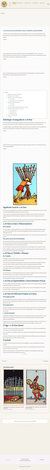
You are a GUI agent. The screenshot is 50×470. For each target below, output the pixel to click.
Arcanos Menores (5, 409)
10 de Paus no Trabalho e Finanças (14, 102)
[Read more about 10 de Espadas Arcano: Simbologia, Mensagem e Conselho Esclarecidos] (13, 387)
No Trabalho (12, 103)
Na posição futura (13, 111)
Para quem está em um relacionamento (17, 100)
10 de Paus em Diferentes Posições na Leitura (16, 108)
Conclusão (9, 116)
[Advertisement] (25, 20)
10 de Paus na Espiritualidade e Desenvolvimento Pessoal (18, 107)
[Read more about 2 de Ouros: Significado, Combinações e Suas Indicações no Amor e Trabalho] (36, 387)
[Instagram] (9, 460)
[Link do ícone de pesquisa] (48, 4)
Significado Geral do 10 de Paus (13, 95)
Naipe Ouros (31, 409)
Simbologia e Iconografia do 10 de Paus (15, 94)
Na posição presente (13, 110)
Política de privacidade (25, 459)
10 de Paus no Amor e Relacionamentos (15, 97)
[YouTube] (7, 460)
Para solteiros (12, 99)
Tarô (12, 409)
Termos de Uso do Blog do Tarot (25, 460)
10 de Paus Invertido (13, 113)
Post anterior (4, 361)
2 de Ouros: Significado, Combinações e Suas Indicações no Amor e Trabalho (36, 407)
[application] (11, 3)
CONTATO (42, 459)
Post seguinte (46, 361)
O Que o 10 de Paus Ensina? (12, 115)
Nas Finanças (12, 105)
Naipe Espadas (9, 409)
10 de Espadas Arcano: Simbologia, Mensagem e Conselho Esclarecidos (13, 408)
